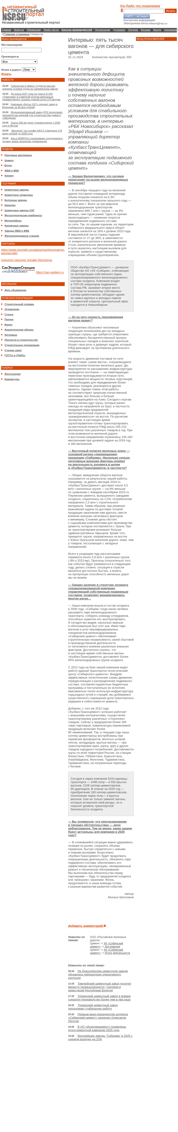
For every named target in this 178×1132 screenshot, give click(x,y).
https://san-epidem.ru (50, 272)
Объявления (34, 29)
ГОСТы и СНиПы (15, 355)
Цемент (9, 160)
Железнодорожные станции (22, 235)
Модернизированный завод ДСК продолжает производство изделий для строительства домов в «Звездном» (32, 115)
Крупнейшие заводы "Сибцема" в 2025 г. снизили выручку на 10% (100, 1037)
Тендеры (133, 29)
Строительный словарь (19, 304)
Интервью (11, 334)
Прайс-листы (51, 29)
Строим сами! (13, 350)
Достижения (112, 946)
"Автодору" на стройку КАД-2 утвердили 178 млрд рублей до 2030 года (32, 132)
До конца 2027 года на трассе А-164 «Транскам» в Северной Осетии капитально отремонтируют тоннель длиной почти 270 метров (31, 96)
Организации (102, 29)
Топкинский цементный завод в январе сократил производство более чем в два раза (99, 997)
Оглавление (12, 309)
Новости (19, 29)
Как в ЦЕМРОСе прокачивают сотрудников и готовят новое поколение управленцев (32, 140)
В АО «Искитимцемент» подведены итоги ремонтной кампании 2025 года (97, 1028)
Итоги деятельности (117, 953)
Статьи (9, 314)
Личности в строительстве (21, 339)
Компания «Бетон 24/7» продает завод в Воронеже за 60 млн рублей (29, 106)
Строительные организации (22, 345)
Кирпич (9, 175)
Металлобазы (13, 220)
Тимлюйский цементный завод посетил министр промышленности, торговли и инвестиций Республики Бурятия (99, 987)
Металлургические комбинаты (23, 215)
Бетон (8, 165)
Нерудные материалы (18, 155)
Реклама (145, 29)
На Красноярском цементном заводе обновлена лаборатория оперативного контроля (98, 974)
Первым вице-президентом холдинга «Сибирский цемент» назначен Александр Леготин (98, 1018)
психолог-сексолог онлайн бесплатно (26, 260)
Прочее (9, 319)
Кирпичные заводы (17, 225)
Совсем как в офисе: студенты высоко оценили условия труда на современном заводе (30, 87)
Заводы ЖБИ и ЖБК (17, 230)
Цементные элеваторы (19, 195)
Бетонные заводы (16, 200)
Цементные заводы (17, 189)
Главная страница (16, 34)
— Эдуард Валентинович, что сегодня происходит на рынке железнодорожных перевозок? (98, 179)
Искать (171, 10)
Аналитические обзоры (19, 329)
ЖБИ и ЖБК (12, 170)
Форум (157, 29)
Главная (6, 29)
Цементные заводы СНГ (20, 210)
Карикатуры (12, 379)
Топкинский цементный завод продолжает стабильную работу (93, 1006)
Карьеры (10, 205)
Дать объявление (15, 290)
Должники (119, 29)
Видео (8, 324)
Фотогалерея (13, 374)
